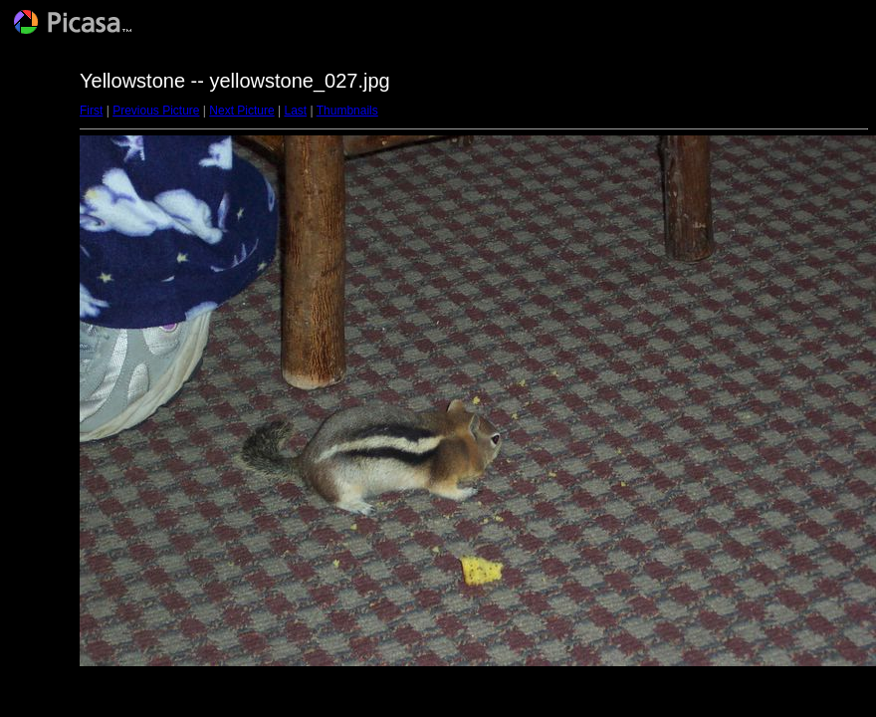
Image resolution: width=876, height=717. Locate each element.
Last (295, 111)
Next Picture (241, 111)
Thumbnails (347, 111)
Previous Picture (155, 111)
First (91, 111)
